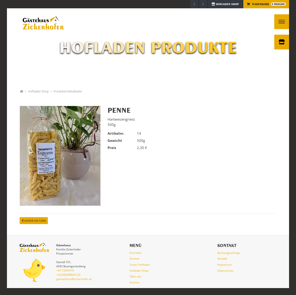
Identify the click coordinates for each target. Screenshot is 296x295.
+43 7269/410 (65, 270)
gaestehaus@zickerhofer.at (74, 279)
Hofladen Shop (225, 4)
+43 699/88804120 (68, 275)
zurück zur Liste (34, 220)
